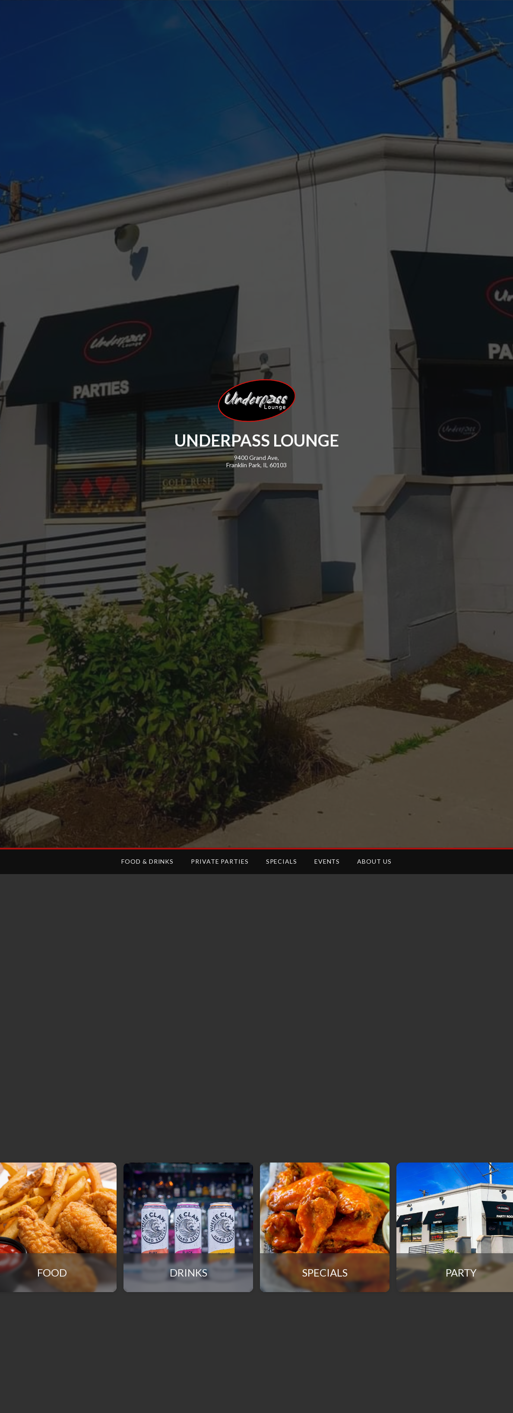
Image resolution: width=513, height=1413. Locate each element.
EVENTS (327, 861)
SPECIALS (281, 861)
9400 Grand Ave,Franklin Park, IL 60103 (256, 461)
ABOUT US (374, 861)
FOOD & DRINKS (147, 861)
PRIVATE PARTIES (220, 861)
